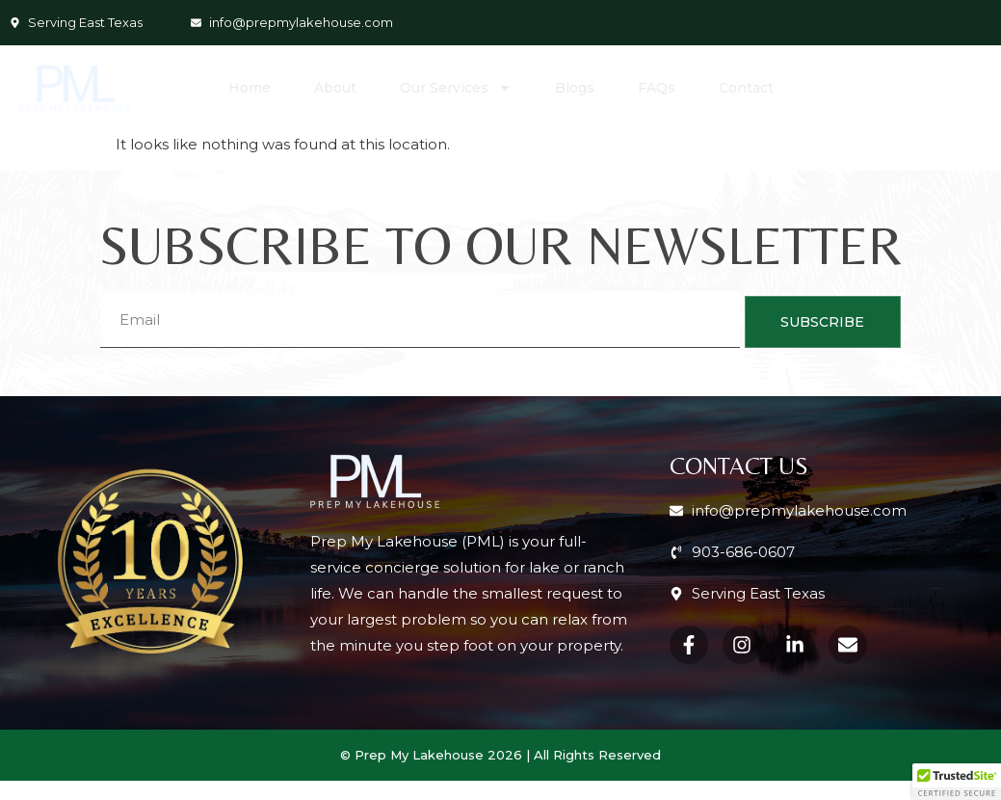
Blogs (574, 87)
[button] (956, 781)
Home (249, 87)
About (335, 87)
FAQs (656, 87)
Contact (746, 87)
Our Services (456, 87)
